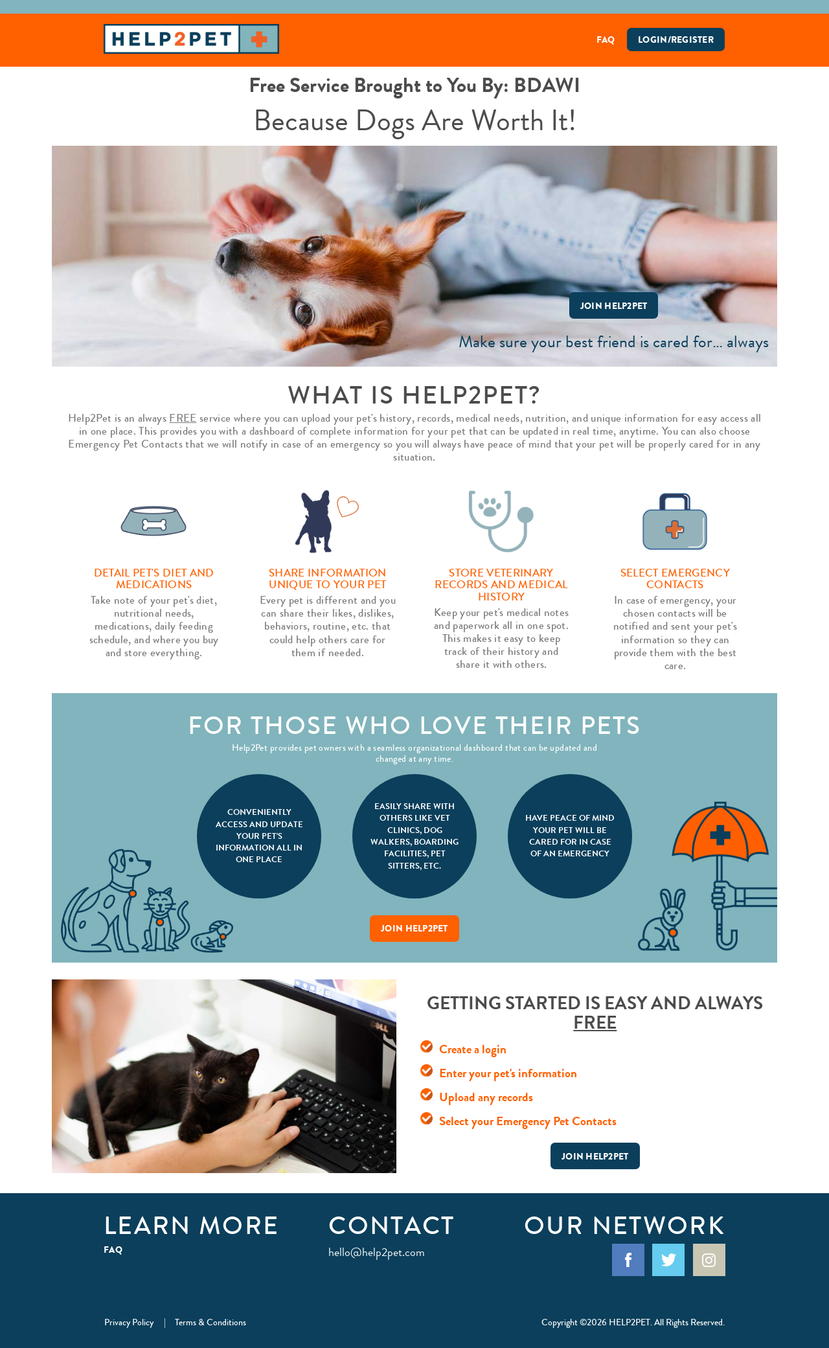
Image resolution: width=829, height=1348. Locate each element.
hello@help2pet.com (376, 1252)
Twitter (668, 1260)
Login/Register (676, 39)
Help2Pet (191, 39)
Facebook (628, 1260)
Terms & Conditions (210, 1322)
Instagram (709, 1260)
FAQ (605, 39)
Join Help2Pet (614, 305)
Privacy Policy (128, 1322)
